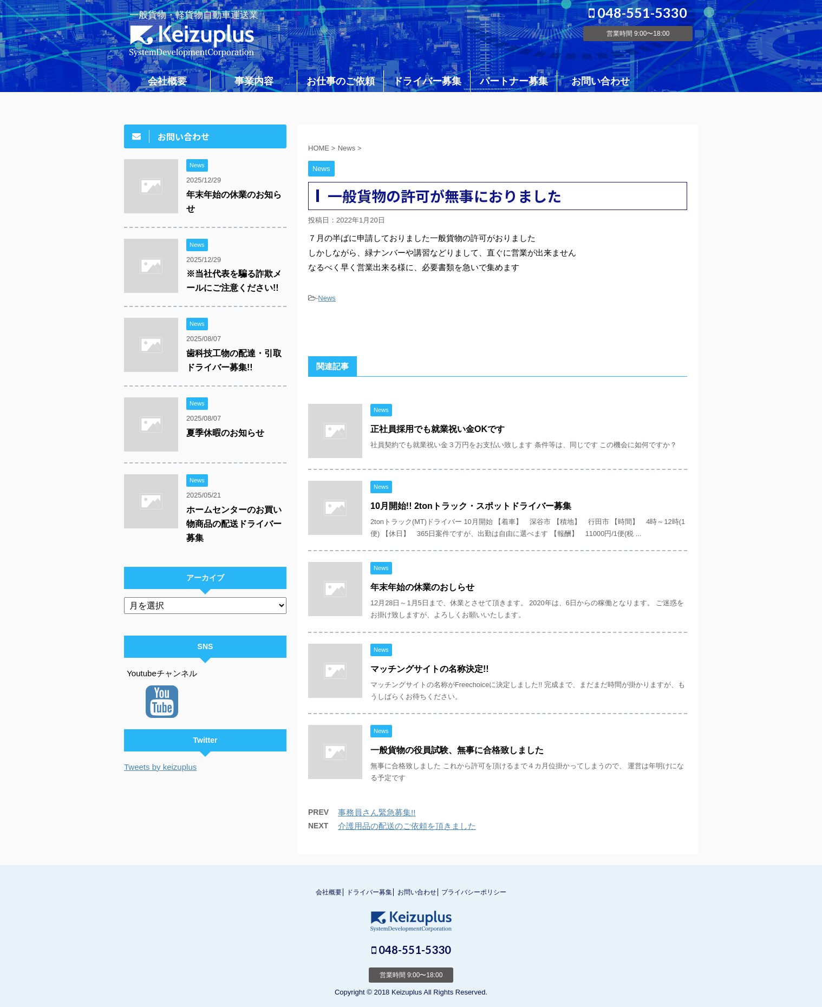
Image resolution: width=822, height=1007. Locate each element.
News (327, 298)
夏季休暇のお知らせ (225, 432)
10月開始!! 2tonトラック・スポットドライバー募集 (470, 506)
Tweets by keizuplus (160, 766)
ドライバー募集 (427, 81)
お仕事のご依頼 (340, 81)
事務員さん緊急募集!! (376, 812)
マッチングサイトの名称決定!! (429, 668)
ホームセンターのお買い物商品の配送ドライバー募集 (234, 523)
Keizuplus (407, 992)
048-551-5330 (638, 12)
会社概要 (167, 81)
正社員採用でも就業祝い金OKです (437, 429)
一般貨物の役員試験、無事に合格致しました (457, 750)
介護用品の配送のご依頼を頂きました (407, 826)
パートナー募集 (514, 81)
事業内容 (253, 81)
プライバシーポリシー (473, 892)
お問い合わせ (600, 81)
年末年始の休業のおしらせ (422, 587)
